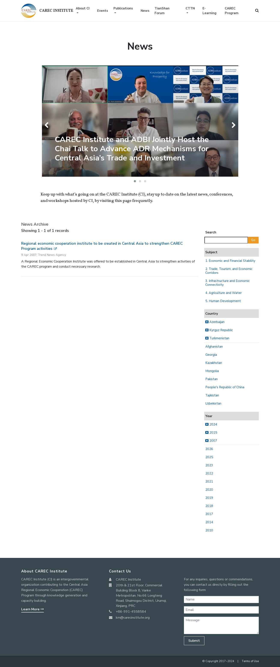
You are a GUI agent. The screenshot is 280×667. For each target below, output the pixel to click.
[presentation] (47, 125)
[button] (134, 181)
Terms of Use (250, 661)
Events (102, 11)
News (145, 11)
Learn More (32, 609)
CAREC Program (231, 10)
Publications (123, 8)
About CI (82, 8)
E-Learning (209, 10)
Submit (194, 640)
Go (253, 240)
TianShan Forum (162, 10)
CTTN (190, 8)
